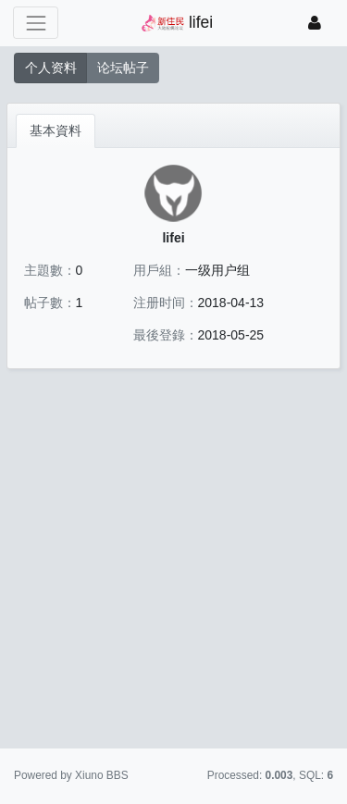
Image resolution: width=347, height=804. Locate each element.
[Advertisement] (173, 562)
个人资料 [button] (51, 67)
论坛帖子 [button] (123, 67)
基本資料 (55, 130)
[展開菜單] (35, 22)
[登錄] (314, 22)
